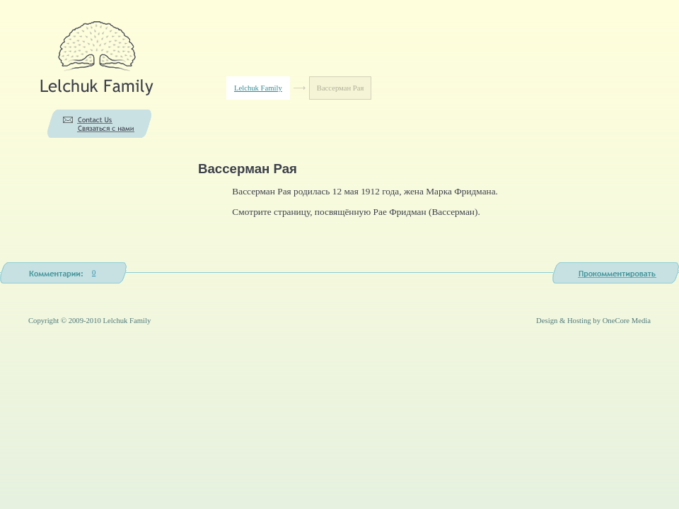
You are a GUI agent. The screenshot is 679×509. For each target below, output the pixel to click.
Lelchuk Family (258, 88)
